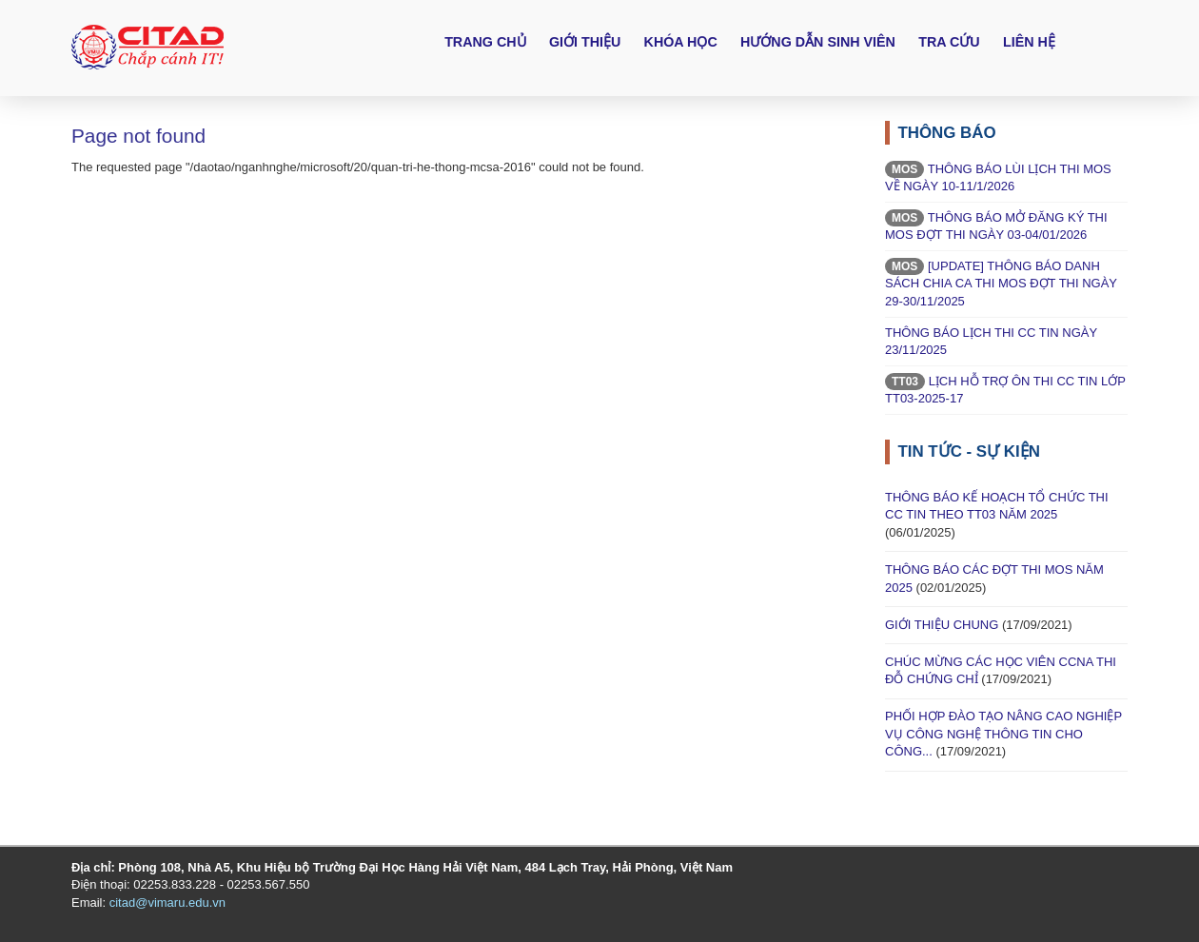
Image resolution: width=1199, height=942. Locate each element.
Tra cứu (948, 41)
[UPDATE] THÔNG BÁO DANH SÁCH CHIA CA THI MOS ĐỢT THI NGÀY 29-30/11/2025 (1001, 283)
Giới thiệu (584, 41)
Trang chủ (484, 41)
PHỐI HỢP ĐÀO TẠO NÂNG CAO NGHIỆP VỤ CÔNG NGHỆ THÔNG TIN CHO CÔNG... (1003, 733)
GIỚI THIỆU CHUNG (941, 625)
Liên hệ (1029, 41)
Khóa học (680, 41)
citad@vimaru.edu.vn (167, 902)
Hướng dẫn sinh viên (817, 41)
